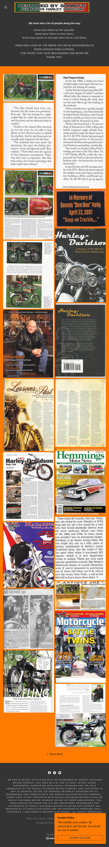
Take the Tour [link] (35, 818)
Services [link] (53, 818)
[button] (5, 7)
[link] (51, 7)
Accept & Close (80, 838)
